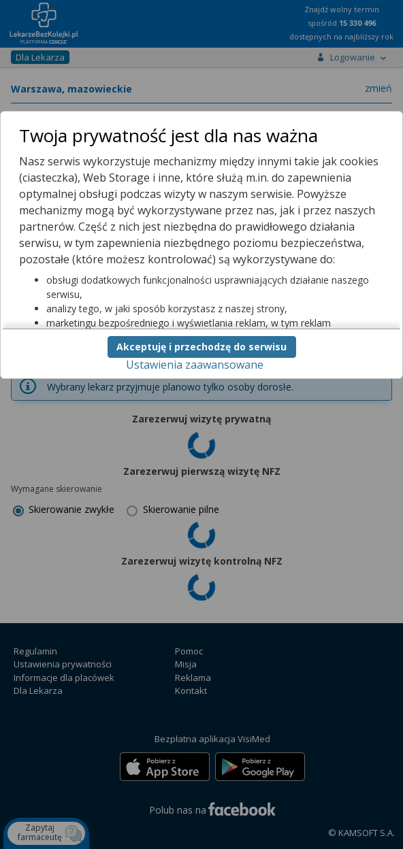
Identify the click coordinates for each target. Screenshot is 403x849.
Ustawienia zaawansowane (194, 364)
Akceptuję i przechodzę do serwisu (201, 346)
